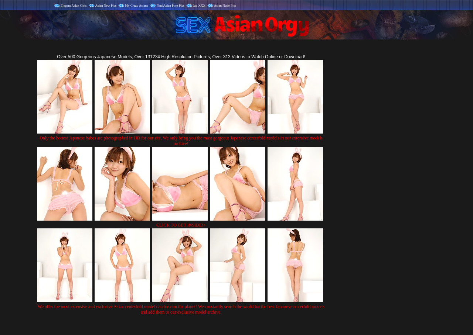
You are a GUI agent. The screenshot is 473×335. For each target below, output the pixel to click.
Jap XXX (199, 5)
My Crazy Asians (136, 5)
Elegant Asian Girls (74, 5)
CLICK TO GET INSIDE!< (181, 225)
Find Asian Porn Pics (171, 5)
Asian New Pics (106, 5)
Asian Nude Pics (225, 5)
